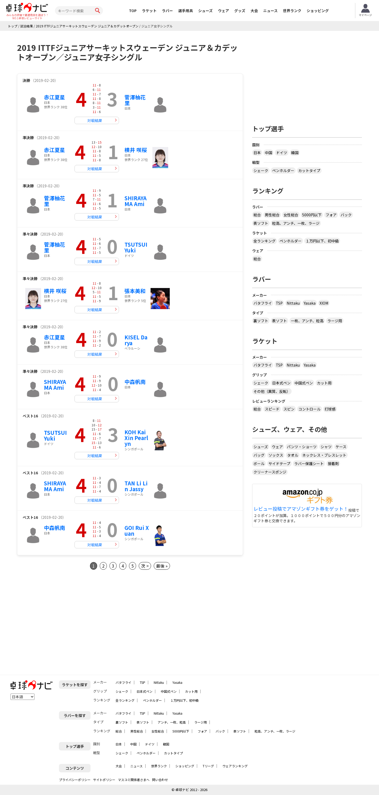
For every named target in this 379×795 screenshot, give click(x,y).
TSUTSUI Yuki (135, 247)
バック (346, 214)
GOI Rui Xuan (136, 530)
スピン (289, 409)
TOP (133, 10)
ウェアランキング (235, 766)
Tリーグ (208, 766)
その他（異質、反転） (271, 391)
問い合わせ (160, 779)
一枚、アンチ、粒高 (307, 320)
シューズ (205, 10)
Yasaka (310, 303)
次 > (145, 566)
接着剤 (333, 463)
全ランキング (264, 240)
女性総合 (290, 214)
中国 (268, 152)
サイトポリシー (104, 779)
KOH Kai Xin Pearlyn (136, 437)
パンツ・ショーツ (302, 446)
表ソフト (260, 223)
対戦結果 (94, 120)
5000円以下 (312, 214)
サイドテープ (279, 463)
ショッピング (318, 10)
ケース (341, 446)
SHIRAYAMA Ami (135, 201)
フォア (331, 214)
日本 (257, 152)
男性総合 (272, 214)
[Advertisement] (61, 622)
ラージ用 (334, 320)
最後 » (162, 566)
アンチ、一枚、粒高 (172, 722)
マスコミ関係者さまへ (133, 779)
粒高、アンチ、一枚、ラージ (296, 223)
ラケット (149, 10)
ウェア (223, 10)
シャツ (326, 446)
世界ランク (292, 10)
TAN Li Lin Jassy (136, 486)
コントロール (309, 409)
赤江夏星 (54, 97)
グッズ (239, 10)
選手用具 (185, 10)
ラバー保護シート (309, 463)
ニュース (270, 10)
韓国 (294, 152)
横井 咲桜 (135, 150)
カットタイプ (309, 170)
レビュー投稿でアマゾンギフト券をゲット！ (300, 508)
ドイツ (281, 152)
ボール (259, 463)
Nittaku (293, 303)
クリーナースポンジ (269, 472)
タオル (292, 455)
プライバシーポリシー (75, 779)
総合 (257, 214)
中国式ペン (304, 383)
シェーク (260, 170)
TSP (279, 303)
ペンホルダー (283, 170)
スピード (272, 409)
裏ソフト (260, 320)
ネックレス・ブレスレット (324, 455)
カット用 (324, 383)
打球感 (330, 409)
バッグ (259, 455)
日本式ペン (281, 383)
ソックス (275, 455)
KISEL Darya (135, 340)
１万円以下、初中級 (322, 240)
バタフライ (262, 303)
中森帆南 (135, 382)
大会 (254, 10)
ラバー (167, 10)
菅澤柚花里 (135, 100)
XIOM (324, 303)
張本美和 (135, 291)
